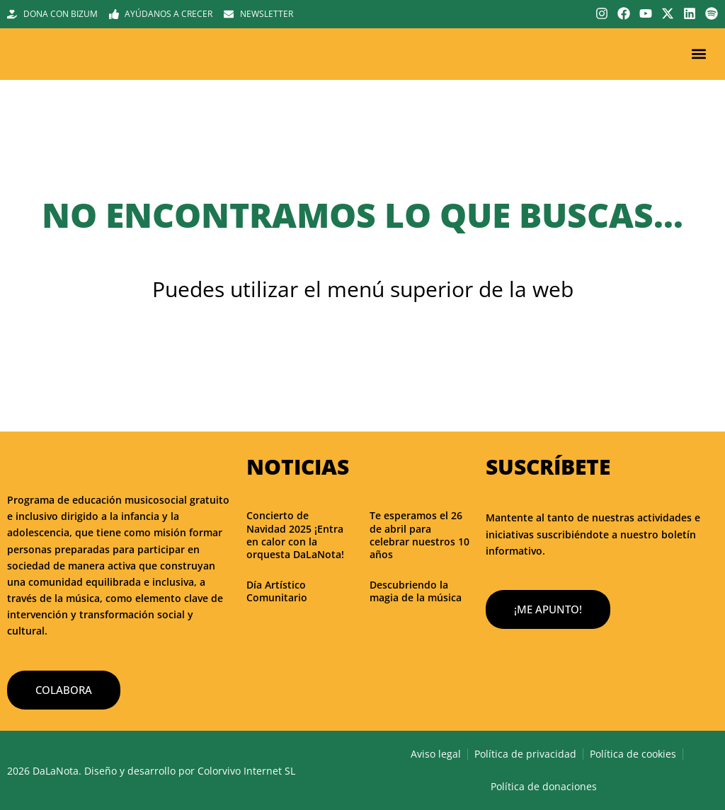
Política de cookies (633, 753)
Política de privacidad (525, 753)
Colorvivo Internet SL (246, 770)
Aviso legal (436, 753)
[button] (699, 54)
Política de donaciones (544, 786)
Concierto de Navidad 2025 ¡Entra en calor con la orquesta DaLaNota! (295, 535)
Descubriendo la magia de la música (416, 591)
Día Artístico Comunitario (276, 591)
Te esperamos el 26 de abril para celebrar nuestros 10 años (419, 535)
